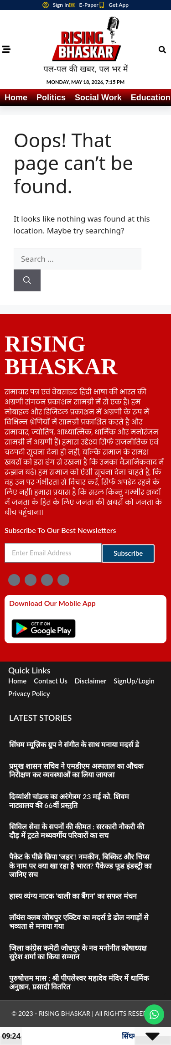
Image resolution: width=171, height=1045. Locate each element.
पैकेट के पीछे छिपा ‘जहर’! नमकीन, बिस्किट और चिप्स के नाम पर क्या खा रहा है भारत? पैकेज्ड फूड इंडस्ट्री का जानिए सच (80, 865)
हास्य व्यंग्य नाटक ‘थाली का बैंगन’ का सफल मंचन (73, 895)
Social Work (98, 97)
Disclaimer (91, 681)
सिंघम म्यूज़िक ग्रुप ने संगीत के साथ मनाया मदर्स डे (74, 744)
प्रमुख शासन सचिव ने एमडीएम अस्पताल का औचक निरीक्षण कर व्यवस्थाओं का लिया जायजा (76, 770)
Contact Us (50, 681)
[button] (162, 50)
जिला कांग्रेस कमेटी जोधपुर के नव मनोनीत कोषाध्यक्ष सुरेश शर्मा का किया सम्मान (77, 952)
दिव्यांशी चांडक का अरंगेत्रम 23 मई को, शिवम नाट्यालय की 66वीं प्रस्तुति (69, 800)
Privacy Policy (29, 693)
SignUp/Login (134, 681)
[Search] (27, 280)
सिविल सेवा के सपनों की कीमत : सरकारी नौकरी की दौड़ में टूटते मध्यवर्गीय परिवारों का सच (76, 830)
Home (16, 97)
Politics (51, 97)
